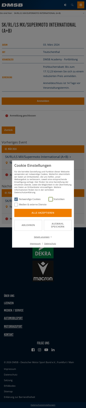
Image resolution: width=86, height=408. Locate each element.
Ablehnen (28, 225)
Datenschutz (50, 243)
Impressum (35, 243)
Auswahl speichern (57, 225)
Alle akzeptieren (43, 212)
